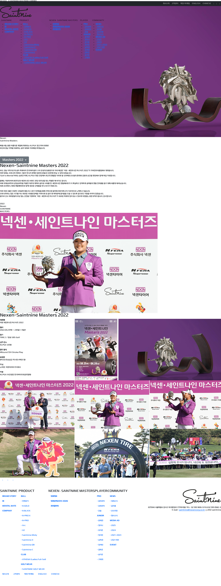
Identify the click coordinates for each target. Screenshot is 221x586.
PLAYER (84, 20)
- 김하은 (87, 52)
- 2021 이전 (100, 47)
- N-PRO (27, 37)
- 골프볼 (99, 29)
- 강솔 (86, 32)
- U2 (25, 42)
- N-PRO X (28, 34)
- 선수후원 (99, 32)
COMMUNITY (98, 20)
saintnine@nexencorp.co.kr (192, 510)
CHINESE (207, 4)
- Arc (25, 40)
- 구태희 (87, 58)
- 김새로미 (87, 29)
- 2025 (98, 40)
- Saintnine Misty (31, 45)
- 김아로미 (87, 27)
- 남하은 (87, 47)
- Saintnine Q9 (30, 50)
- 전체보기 (27, 27)
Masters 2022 (13, 160)
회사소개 (166, 4)
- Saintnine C (29, 52)
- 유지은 (87, 42)
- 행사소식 (99, 34)
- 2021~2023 (101, 45)
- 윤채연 (87, 37)
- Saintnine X (29, 47)
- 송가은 (87, 55)
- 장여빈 (87, 50)
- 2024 (99, 42)
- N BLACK (28, 32)
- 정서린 (87, 45)
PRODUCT (24, 20)
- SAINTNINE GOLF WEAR (35, 63)
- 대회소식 (99, 27)
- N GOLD (27, 29)
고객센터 (175, 4)
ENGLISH (196, 4)
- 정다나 (87, 40)
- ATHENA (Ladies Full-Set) (35, 58)
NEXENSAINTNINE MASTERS (63, 20)
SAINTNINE (6, 20)
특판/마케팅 (185, 4)
